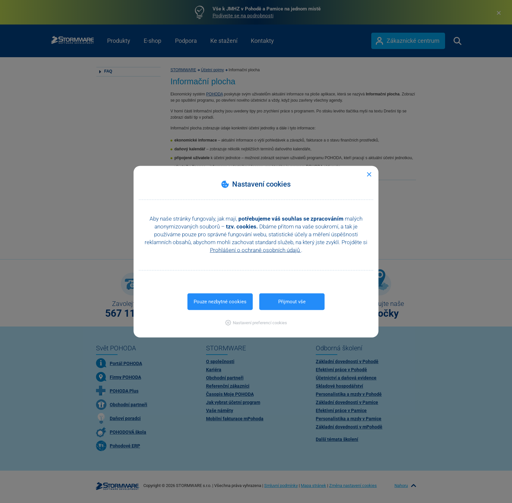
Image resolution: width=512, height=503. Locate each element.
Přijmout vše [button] (292, 301)
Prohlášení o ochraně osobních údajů (255, 249)
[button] (256, 322)
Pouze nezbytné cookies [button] (220, 301)
